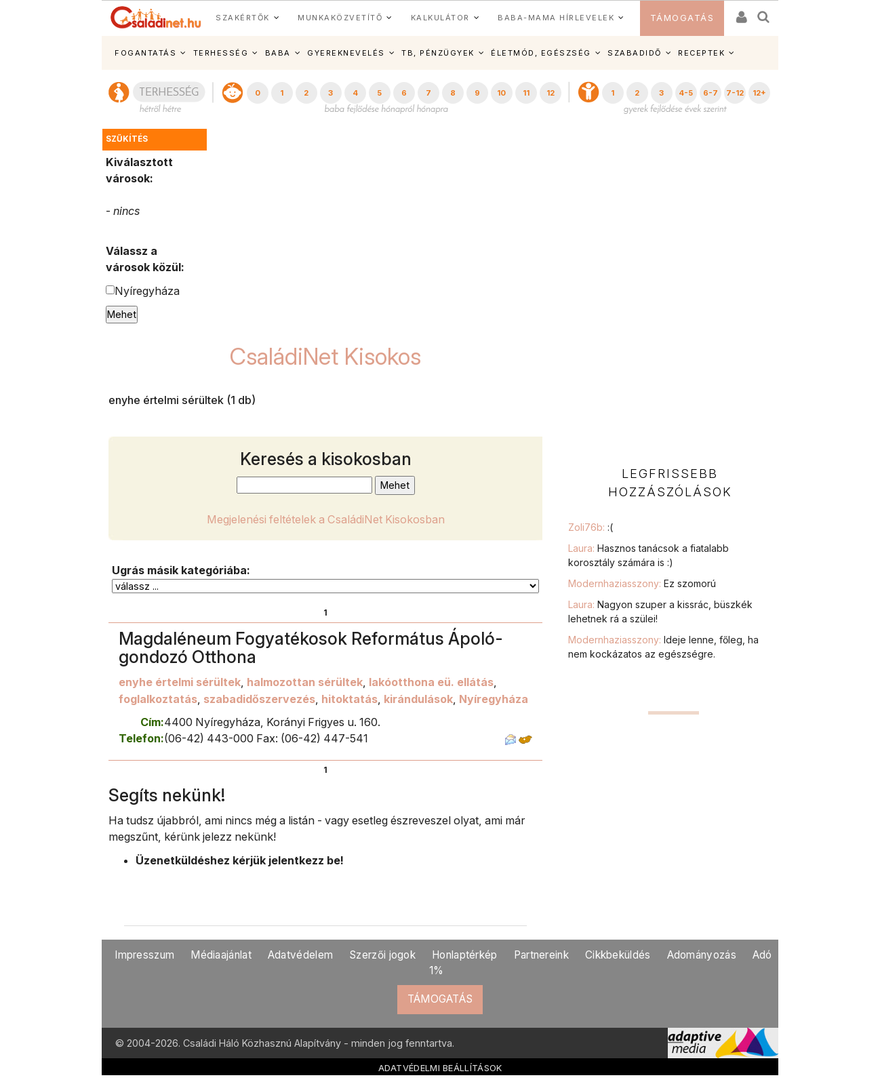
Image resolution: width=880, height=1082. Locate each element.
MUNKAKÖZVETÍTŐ (340, 17)
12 (550, 93)
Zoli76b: (590, 527)
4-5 (686, 93)
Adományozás (701, 954)
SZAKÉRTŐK (243, 17)
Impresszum (144, 954)
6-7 (710, 93)
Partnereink (541, 954)
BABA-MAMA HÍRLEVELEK (556, 17)
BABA (278, 53)
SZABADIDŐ (634, 53)
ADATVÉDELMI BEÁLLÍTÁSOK (440, 1067)
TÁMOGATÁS (682, 18)
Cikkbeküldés (618, 954)
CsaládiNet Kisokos (325, 356)
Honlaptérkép (465, 954)
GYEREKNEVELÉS (346, 53)
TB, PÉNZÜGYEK (438, 53)
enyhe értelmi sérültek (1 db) (182, 400)
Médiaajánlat (221, 954)
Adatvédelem (300, 954)
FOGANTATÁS (145, 53)
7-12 (735, 93)
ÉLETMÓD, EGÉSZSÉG (541, 53)
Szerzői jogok (382, 954)
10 (501, 93)
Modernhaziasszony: (642, 583)
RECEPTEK (701, 53)
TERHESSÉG (221, 53)
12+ (759, 93)
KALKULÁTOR (440, 17)
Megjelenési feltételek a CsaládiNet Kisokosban (326, 519)
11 (526, 93)
